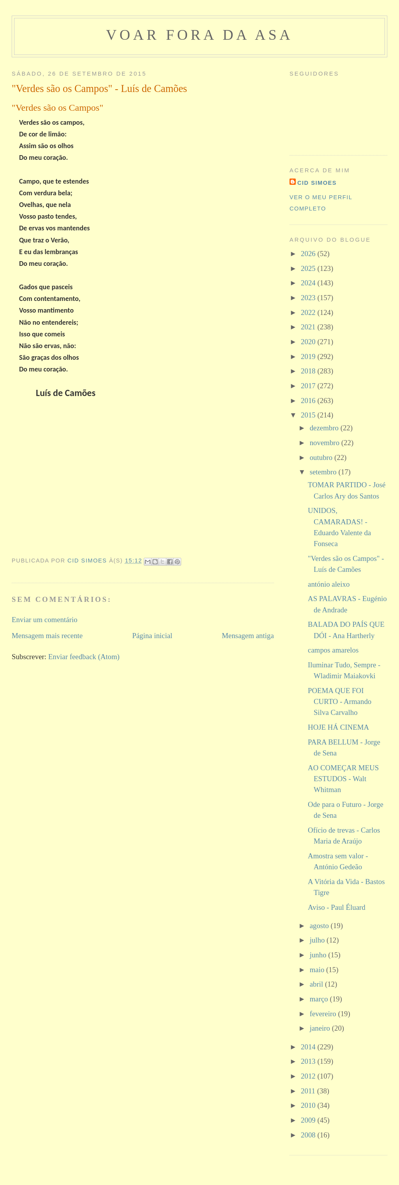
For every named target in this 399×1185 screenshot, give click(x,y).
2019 (309, 356)
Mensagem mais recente (47, 635)
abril (317, 984)
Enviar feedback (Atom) (84, 657)
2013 (309, 1061)
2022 (309, 312)
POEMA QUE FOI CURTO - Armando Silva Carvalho (339, 701)
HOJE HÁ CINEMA (338, 727)
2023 (309, 298)
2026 (309, 253)
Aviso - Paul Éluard (336, 907)
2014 (309, 1047)
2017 (309, 386)
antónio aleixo (329, 584)
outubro (322, 457)
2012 (309, 1076)
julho (318, 940)
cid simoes (317, 183)
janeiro (321, 1028)
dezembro (325, 428)
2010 (309, 1105)
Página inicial (152, 635)
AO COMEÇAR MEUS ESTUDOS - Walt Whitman (343, 779)
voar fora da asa (199, 35)
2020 (309, 342)
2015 (309, 415)
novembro (325, 443)
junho (319, 955)
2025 (309, 268)
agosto (320, 925)
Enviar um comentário (45, 619)
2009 (309, 1120)
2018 (309, 371)
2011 (309, 1091)
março (320, 999)
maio (318, 970)
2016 (309, 400)
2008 (309, 1135)
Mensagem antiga (248, 635)
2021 (309, 327)
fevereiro (324, 1014)
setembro (324, 472)
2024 (309, 283)
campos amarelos (333, 650)
